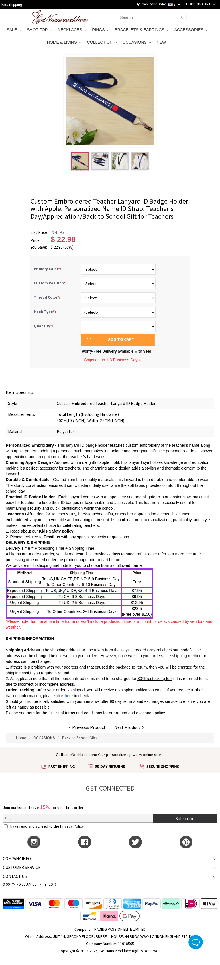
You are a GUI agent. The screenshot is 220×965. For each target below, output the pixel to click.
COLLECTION (102, 42)
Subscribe (185, 818)
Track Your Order (151, 4)
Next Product (129, 727)
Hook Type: (45, 311)
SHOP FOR (39, 29)
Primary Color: (48, 268)
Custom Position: (51, 283)
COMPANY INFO (17, 858)
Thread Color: (47, 297)
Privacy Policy (72, 826)
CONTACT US (15, 876)
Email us (52, 537)
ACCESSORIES (190, 29)
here (31, 713)
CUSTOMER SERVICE (21, 867)
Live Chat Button (195, 942)
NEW (162, 42)
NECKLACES (72, 29)
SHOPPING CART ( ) (200, 4)
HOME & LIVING (64, 42)
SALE (14, 29)
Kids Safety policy (56, 531)
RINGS (100, 29)
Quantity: (43, 326)
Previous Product (87, 727)
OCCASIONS (137, 42)
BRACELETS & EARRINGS (141, 29)
